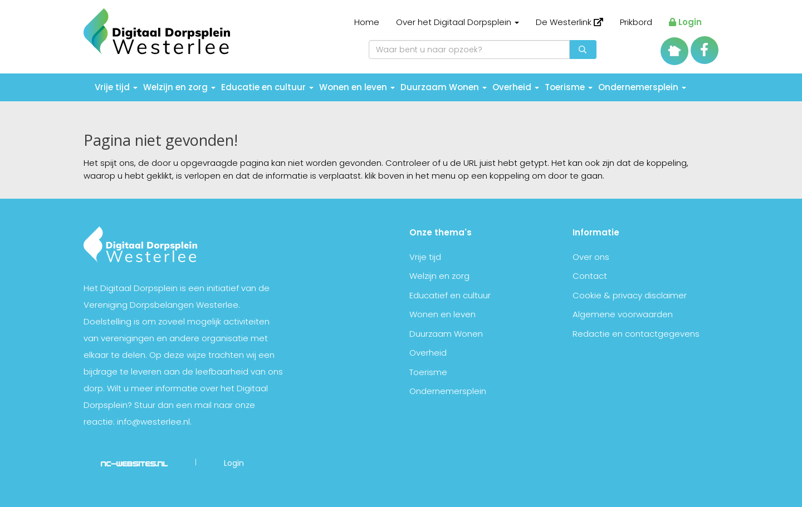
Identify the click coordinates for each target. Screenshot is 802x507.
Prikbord (636, 22)
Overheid (515, 87)
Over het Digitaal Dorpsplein (457, 22)
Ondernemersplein (642, 87)
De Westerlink (569, 22)
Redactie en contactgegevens (636, 333)
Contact (590, 276)
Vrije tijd (116, 87)
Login (685, 22)
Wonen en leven (357, 87)
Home (366, 22)
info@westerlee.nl (153, 421)
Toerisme (569, 87)
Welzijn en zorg (179, 87)
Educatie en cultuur (267, 87)
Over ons (591, 257)
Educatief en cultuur (450, 295)
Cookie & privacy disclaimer (630, 295)
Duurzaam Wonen (443, 87)
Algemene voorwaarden (623, 314)
